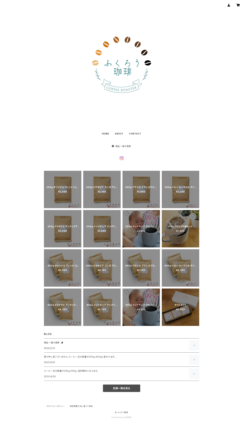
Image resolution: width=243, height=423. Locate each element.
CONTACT (135, 133)
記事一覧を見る (121, 388)
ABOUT (119, 133)
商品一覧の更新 (121, 146)
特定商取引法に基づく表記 (81, 406)
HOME (105, 133)
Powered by (122, 417)
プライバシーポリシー (55, 406)
